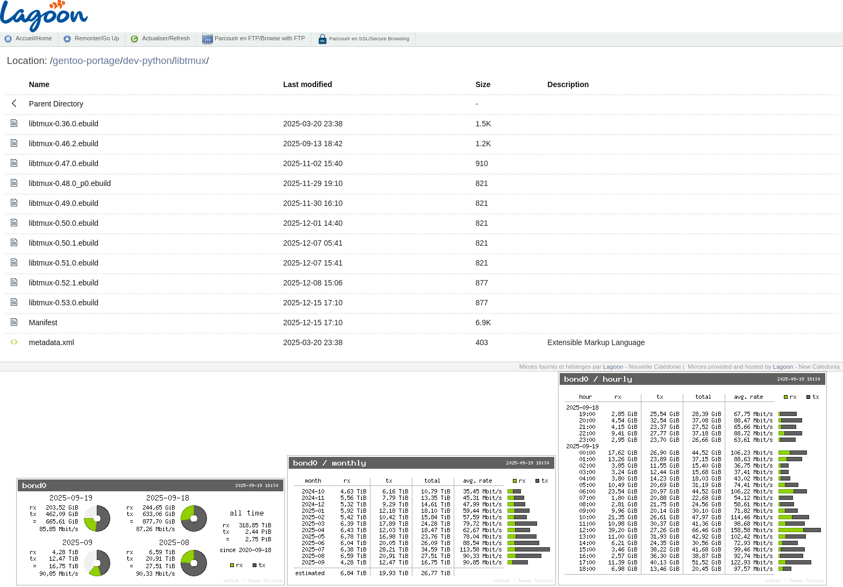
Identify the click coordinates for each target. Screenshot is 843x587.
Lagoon (613, 366)
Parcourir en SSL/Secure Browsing (368, 38)
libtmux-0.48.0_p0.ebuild (70, 183)
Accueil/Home (34, 38)
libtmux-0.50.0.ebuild (63, 223)
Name (39, 84)
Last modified (307, 84)
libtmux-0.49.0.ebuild (63, 203)
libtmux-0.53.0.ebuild (63, 302)
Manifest (43, 322)
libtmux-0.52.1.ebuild (63, 282)
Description (568, 84)
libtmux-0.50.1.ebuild (63, 243)
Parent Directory (56, 103)
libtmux (190, 60)
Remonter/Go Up (97, 38)
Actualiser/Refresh (166, 38)
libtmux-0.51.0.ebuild (63, 263)
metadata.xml (51, 342)
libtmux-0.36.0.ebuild (63, 123)
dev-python (147, 60)
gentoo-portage (86, 60)
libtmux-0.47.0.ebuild (63, 163)
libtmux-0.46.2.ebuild (63, 143)
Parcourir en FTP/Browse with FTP (259, 38)
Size (483, 84)
